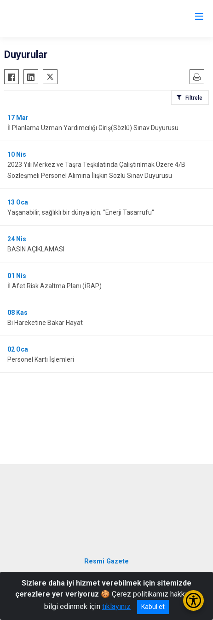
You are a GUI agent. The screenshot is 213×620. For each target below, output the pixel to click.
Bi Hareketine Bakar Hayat (45, 322)
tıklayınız (116, 606)
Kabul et (153, 606)
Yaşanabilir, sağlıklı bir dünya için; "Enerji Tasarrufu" (80, 212)
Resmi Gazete (106, 561)
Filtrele (193, 98)
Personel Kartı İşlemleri (40, 359)
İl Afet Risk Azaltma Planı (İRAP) (54, 286)
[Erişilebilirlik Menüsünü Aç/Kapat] (193, 600)
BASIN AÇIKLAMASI (35, 249)
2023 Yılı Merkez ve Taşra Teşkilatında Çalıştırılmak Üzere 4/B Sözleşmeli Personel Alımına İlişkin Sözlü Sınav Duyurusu (96, 170)
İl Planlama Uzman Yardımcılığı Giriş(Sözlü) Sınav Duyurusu (92, 127)
